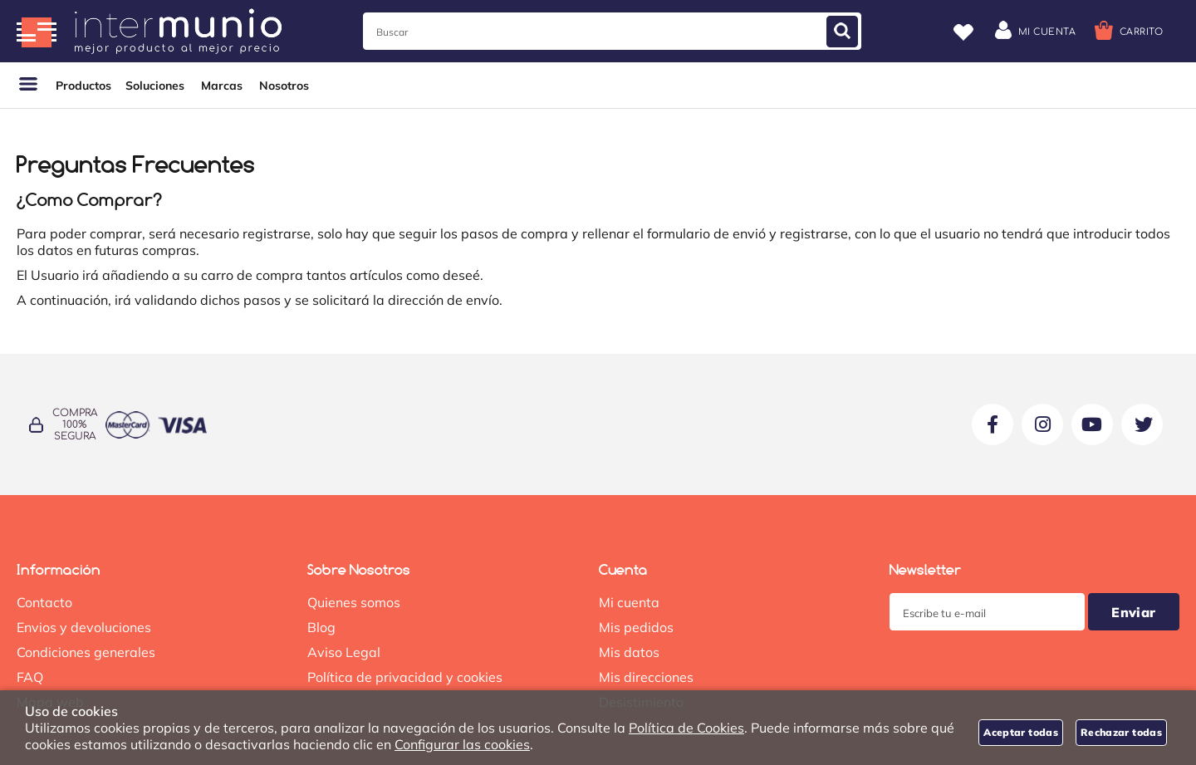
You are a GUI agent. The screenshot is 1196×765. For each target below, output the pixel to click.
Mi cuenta (629, 602)
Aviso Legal (343, 652)
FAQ (30, 677)
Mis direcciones (646, 677)
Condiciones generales (86, 652)
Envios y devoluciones (84, 627)
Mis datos (629, 652)
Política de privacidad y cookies (404, 677)
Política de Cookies (686, 727)
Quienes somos (353, 602)
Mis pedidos (636, 627)
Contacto (44, 602)
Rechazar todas (1121, 732)
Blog (321, 627)
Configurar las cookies (462, 744)
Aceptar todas (1020, 732)
